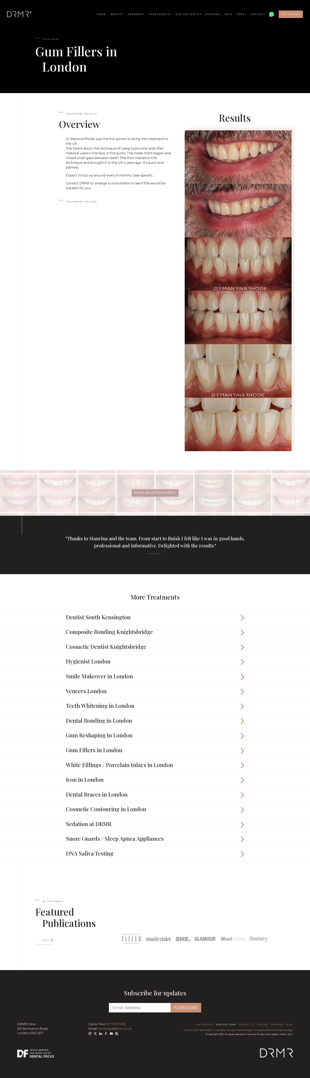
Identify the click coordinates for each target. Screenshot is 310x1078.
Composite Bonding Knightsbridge (273, 1029)
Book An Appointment (155, 493)
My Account (204, 1024)
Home (101, 14)
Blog (289, 1024)
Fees (240, 14)
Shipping (277, 1024)
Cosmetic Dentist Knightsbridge (233, 1029)
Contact (258, 14)
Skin (228, 14)
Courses (212, 14)
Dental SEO (41, 1052)
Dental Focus (42, 1056)
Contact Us (246, 1024)
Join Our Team (226, 1024)
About (116, 14)
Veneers (135, 14)
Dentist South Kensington (198, 1029)
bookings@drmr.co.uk (114, 1028)
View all (47, 940)
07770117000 (116, 1024)
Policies (262, 1024)
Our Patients (187, 14)
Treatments (159, 14)
